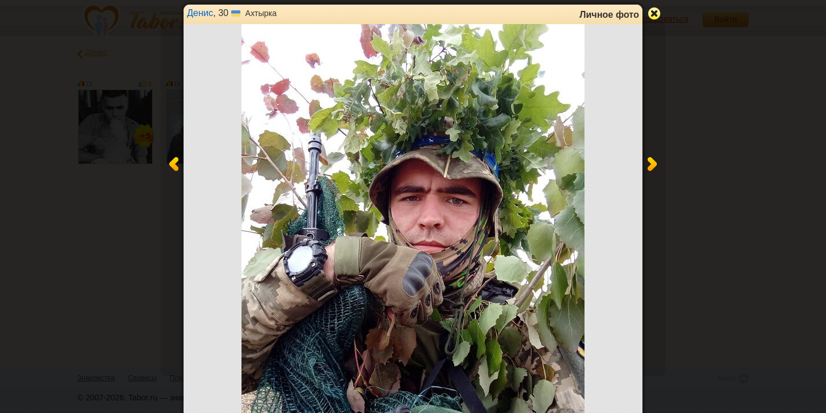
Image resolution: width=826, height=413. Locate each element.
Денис (200, 13)
